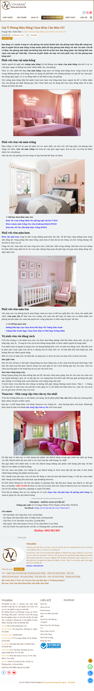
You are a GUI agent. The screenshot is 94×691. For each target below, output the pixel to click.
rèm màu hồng (26, 576)
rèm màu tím (40, 576)
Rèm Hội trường (46, 637)
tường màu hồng (72, 576)
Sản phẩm (21, 17)
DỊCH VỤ (34, 17)
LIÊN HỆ (83, 17)
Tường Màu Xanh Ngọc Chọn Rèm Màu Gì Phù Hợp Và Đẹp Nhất (35, 331)
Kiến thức (17, 31)
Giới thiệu (8, 17)
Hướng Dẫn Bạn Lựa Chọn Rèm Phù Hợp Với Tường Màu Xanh (34, 327)
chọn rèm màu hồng (56, 573)
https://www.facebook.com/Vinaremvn (51, 508)
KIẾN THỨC (70, 17)
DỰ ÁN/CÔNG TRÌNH (52, 17)
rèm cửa (70, 573)
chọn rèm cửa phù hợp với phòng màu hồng (26, 573)
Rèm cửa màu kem (10, 576)
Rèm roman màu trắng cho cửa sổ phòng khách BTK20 (31, 224)
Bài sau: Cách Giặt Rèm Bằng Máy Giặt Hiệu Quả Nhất (25, 583)
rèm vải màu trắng (56, 576)
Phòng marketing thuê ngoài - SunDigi (58, 682)
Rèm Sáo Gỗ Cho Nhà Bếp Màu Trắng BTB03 (26, 227)
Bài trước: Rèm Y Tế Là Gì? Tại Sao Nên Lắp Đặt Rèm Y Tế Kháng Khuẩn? (33, 580)
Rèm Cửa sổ (45, 607)
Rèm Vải (43, 604)
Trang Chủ (6, 31)
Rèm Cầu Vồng (46, 634)
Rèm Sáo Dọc (45, 641)
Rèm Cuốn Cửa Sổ (47, 631)
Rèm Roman (45, 610)
